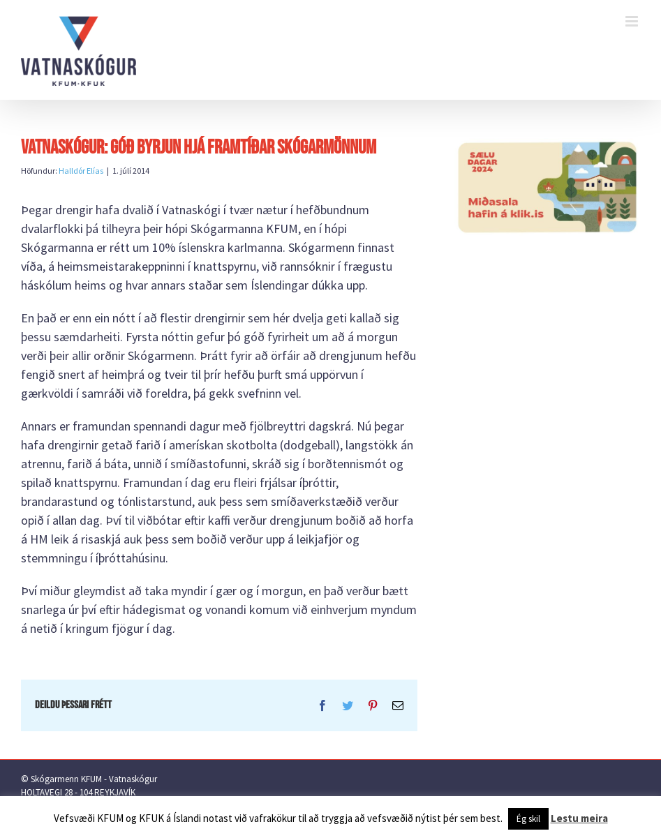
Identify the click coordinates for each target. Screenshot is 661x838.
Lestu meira (579, 818)
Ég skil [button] (528, 819)
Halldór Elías (81, 170)
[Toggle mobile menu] (632, 21)
